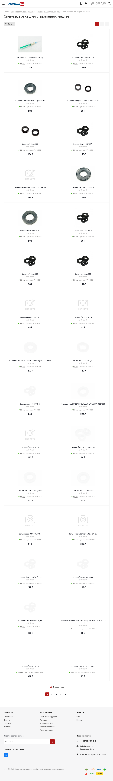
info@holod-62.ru (87, 749)
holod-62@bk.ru (86, 746)
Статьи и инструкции (48, 717)
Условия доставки (47, 727)
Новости (7, 720)
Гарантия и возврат (47, 730)
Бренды (80, 720)
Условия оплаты (46, 723)
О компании (8, 717)
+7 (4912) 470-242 (88, 741)
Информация (46, 712)
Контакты (7, 723)
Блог (78, 717)
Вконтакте (6, 755)
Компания (8, 712)
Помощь (43, 720)
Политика (7, 727)
